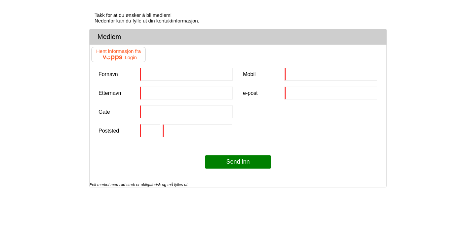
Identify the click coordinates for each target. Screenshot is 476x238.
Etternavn (110, 93)
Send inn (238, 161)
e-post (250, 93)
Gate (104, 112)
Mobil (249, 74)
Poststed (109, 131)
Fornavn (108, 74)
